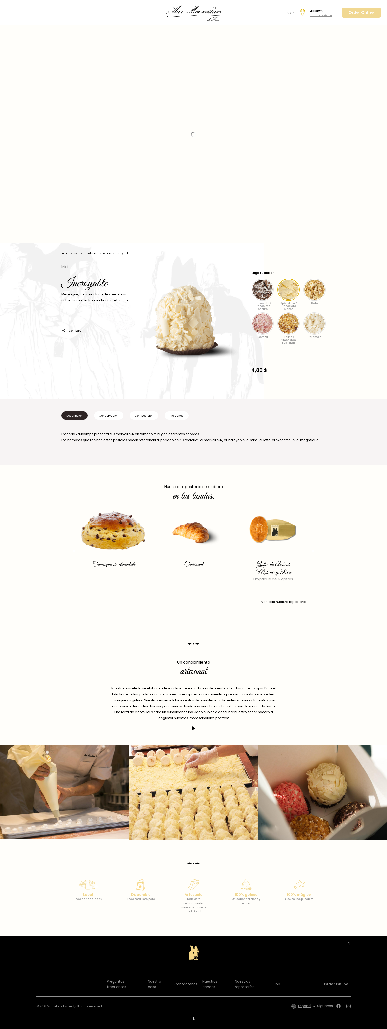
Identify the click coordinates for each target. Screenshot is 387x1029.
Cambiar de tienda (321, 15)
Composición (144, 416)
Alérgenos (177, 416)
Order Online (361, 12)
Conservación (108, 416)
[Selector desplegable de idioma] (307, 1006)
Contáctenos (185, 984)
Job (277, 984)
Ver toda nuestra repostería (286, 601)
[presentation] (74, 551)
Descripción (74, 416)
